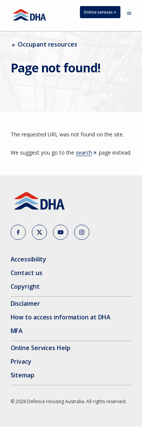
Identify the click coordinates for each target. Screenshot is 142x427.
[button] (18, 232)
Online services (102, 13)
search (86, 152)
